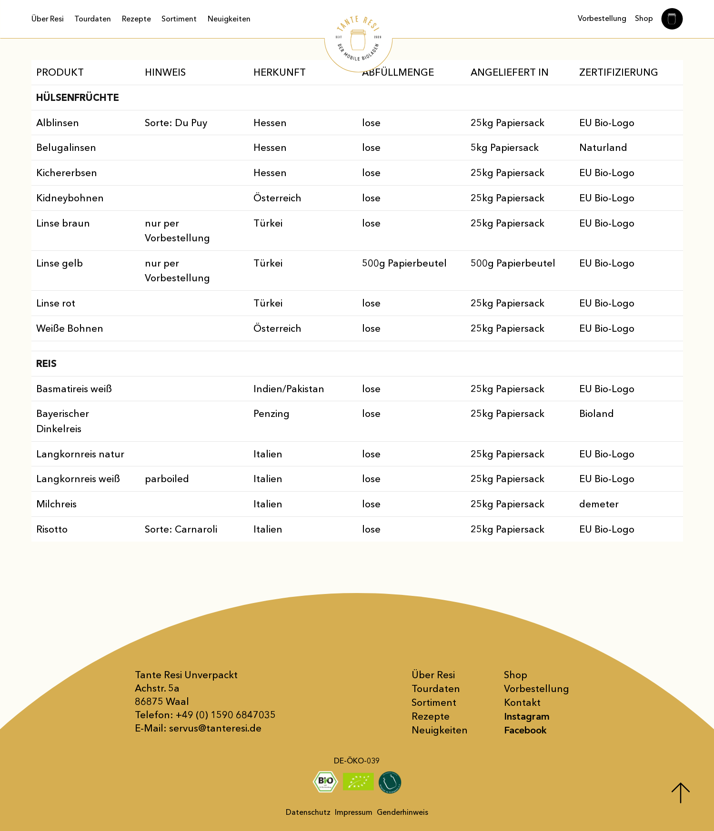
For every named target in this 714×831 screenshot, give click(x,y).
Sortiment (179, 18)
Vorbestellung (602, 18)
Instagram (527, 716)
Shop (644, 18)
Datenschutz (308, 812)
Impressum (353, 812)
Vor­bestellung (536, 688)
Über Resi (47, 18)
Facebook (525, 730)
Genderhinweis (402, 812)
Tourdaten (92, 18)
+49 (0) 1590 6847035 (226, 715)
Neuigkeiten (229, 18)
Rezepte (136, 18)
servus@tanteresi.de (215, 728)
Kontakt (522, 702)
